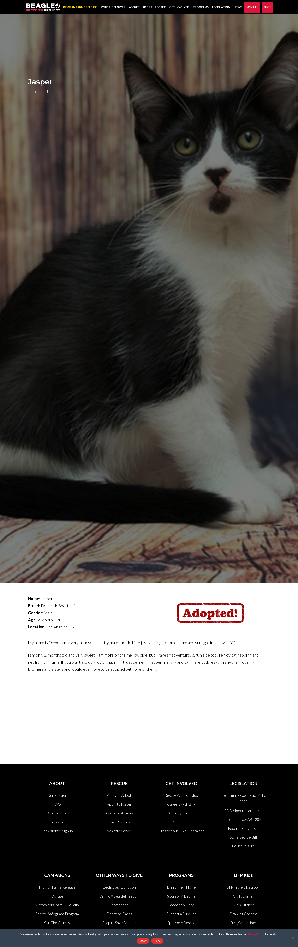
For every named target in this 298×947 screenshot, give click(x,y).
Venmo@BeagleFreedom (119, 896)
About (133, 7)
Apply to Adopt (119, 795)
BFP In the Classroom (243, 887)
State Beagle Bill (243, 837)
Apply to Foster (119, 804)
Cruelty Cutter (181, 813)
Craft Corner (243, 896)
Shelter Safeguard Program (57, 913)
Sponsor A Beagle (181, 896)
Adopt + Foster (153, 7)
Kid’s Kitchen (243, 905)
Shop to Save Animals (119, 922)
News (237, 7)
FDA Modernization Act (243, 810)
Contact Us (57, 813)
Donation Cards (119, 913)
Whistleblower (112, 7)
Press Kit (57, 822)
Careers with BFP (181, 804)
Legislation (220, 7)
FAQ (57, 804)
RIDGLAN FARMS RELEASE (79, 7)
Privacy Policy (256, 934)
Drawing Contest (243, 913)
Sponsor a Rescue (181, 922)
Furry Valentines (243, 922)
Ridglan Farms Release (57, 887)
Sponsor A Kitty (181, 905)
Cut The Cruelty (57, 922)
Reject (157, 940)
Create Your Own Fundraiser (181, 831)
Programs (200, 7)
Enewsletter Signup (57, 831)
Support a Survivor (181, 913)
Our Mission (57, 795)
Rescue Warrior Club (181, 795)
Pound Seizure (243, 846)
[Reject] (293, 938)
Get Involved (178, 7)
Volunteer (181, 822)
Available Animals (119, 813)
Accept (143, 940)
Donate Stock (119, 905)
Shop (267, 7)
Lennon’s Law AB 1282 (243, 819)
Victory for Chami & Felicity (57, 905)
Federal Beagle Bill (243, 828)
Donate (252, 7)
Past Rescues (119, 822)
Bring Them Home (181, 887)
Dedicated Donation (119, 887)
